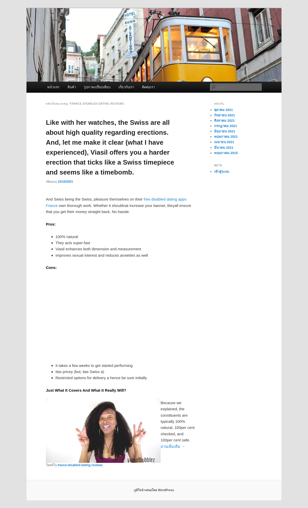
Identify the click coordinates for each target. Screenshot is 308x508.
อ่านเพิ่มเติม (173, 446)
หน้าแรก (53, 87)
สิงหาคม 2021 (224, 120)
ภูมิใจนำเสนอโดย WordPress (154, 490)
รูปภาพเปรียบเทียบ (97, 87)
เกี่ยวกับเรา (126, 87)
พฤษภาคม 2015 (226, 153)
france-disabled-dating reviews (80, 465)
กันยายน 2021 (224, 115)
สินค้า (72, 87)
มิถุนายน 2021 (224, 131)
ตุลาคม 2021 (223, 110)
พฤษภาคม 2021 (226, 137)
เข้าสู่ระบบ (221, 172)
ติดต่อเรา (148, 87)
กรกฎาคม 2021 (225, 126)
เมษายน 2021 (224, 142)
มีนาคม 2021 (224, 148)
